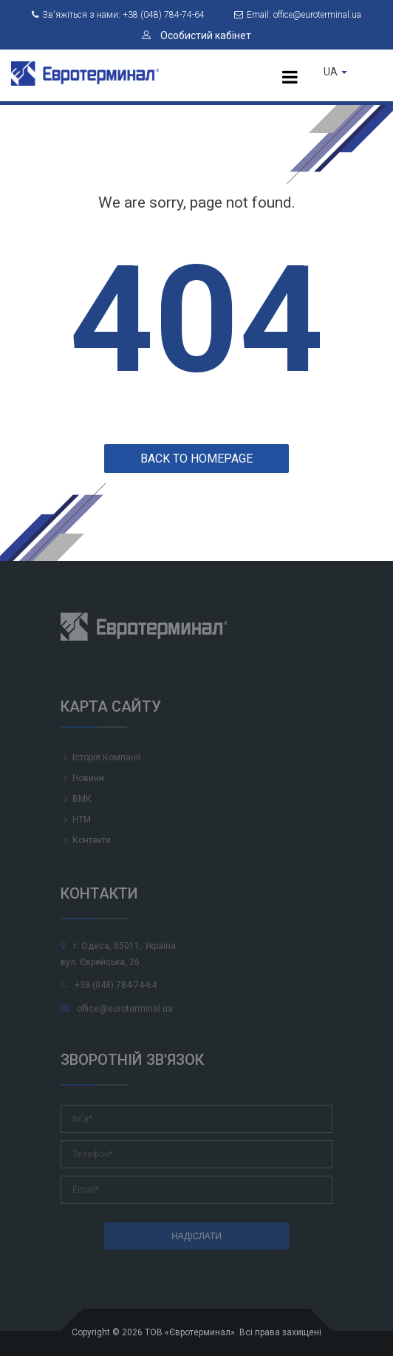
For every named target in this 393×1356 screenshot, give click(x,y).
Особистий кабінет (196, 35)
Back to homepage (196, 459)
